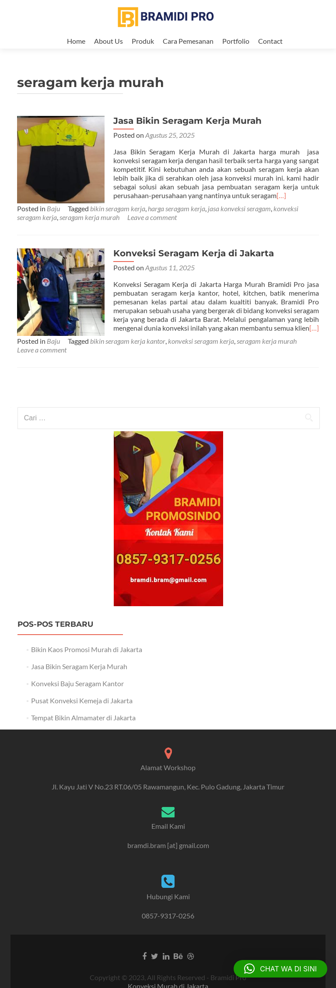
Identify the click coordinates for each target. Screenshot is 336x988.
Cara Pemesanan (188, 41)
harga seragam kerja (176, 217)
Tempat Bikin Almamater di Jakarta (83, 726)
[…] (281, 204)
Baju (53, 217)
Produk (143, 41)
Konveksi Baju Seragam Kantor (77, 692)
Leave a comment (152, 226)
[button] (280, 969)
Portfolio (235, 41)
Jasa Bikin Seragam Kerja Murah (187, 129)
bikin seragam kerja (117, 217)
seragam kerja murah (89, 226)
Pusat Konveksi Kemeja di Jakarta (82, 709)
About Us (108, 41)
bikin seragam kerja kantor (127, 350)
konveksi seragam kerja (201, 350)
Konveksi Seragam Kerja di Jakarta (193, 262)
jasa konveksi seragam (239, 217)
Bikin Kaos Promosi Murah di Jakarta (86, 658)
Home (76, 41)
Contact (270, 41)
